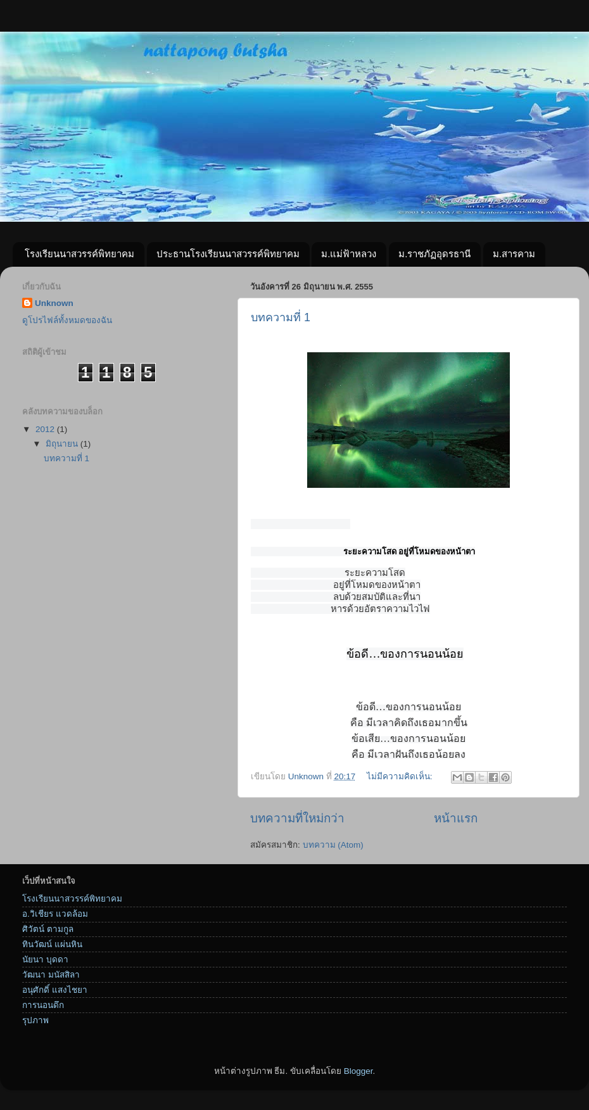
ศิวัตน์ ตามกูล (47, 936)
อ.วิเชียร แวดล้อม (55, 921)
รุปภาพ (35, 1027)
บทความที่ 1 (280, 317)
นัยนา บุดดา (45, 966)
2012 (46, 429)
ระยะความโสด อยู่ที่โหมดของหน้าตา (409, 551)
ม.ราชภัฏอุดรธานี (434, 253)
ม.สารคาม (514, 253)
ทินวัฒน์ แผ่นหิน (52, 951)
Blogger (358, 1078)
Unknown (54, 303)
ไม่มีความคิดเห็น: (401, 783)
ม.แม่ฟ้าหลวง (348, 253)
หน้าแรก (456, 825)
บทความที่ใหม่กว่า (297, 825)
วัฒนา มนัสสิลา (51, 981)
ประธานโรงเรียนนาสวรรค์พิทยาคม (228, 253)
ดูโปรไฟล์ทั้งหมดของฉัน (67, 320)
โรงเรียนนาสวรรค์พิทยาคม (79, 253)
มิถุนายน (63, 444)
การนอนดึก (43, 1012)
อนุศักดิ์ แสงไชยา (54, 997)
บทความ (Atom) (333, 852)
